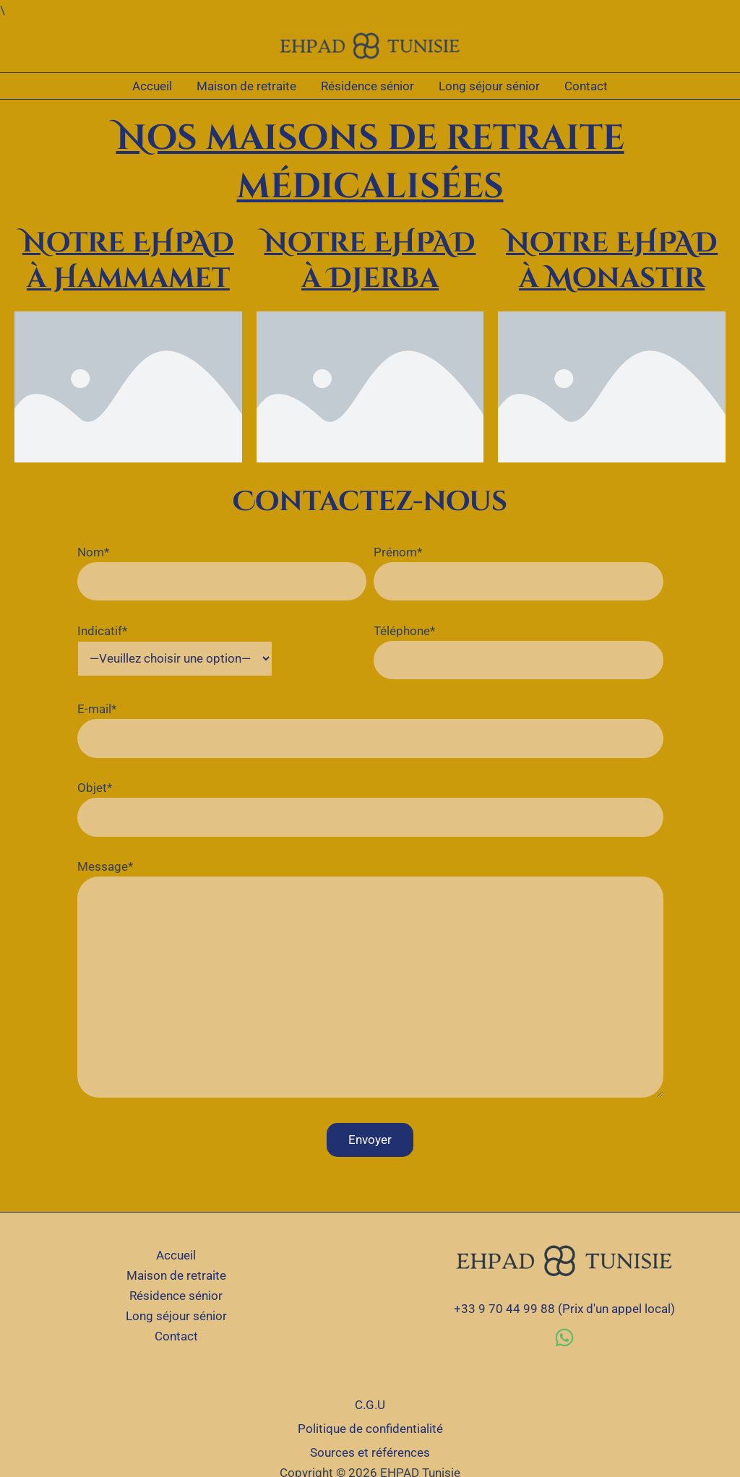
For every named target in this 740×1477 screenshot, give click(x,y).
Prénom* (518, 573)
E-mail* (370, 730)
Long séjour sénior (489, 86)
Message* (370, 981)
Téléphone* (518, 652)
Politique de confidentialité (370, 1428)
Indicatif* (175, 650)
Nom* (222, 573)
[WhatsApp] (564, 1337)
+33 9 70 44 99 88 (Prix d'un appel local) (564, 1308)
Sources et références (370, 1452)
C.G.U (370, 1405)
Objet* (370, 808)
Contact (586, 86)
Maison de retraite (246, 86)
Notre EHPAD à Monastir (612, 261)
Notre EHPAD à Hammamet (128, 261)
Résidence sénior (367, 86)
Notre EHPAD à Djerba (370, 261)
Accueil (152, 86)
